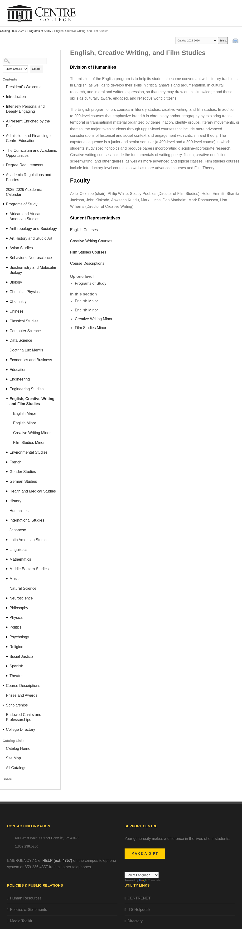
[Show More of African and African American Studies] (7, 214)
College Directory (20, 729)
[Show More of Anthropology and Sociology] (7, 229)
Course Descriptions (23, 686)
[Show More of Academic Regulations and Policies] (4, 175)
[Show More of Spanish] (7, 666)
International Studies (27, 520)
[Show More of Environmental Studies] (7, 452)
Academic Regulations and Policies (28, 177)
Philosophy (19, 608)
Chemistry (18, 302)
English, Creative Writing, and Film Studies (33, 401)
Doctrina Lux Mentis (26, 350)
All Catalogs (16, 768)
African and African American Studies (25, 216)
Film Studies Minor (28, 443)
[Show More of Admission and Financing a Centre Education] (4, 136)
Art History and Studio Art (31, 238)
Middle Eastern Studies (29, 569)
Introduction (16, 97)
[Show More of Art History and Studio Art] (7, 238)
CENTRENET (139, 898)
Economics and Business (31, 360)
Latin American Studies (29, 540)
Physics (16, 617)
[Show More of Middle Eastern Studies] (7, 569)
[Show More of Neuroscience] (7, 598)
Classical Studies (24, 321)
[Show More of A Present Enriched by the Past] (4, 121)
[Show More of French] (7, 462)
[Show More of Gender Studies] (7, 472)
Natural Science (23, 588)
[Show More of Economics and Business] (7, 360)
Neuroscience (21, 598)
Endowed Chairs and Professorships (23, 717)
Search (36, 69)
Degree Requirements (24, 165)
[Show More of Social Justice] (7, 656)
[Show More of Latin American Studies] (7, 540)
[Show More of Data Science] (7, 340)
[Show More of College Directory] (4, 729)
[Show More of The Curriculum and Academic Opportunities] (4, 150)
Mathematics (20, 559)
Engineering (20, 379)
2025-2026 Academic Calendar (24, 192)
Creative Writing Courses (91, 241)
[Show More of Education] (7, 370)
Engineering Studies (27, 389)
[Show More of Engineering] (7, 379)
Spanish (16, 666)
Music (14, 579)
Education (18, 370)
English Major (24, 413)
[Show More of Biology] (7, 282)
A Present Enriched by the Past (28, 123)
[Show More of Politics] (7, 627)
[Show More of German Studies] (7, 481)
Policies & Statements (28, 910)
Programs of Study (39, 31)
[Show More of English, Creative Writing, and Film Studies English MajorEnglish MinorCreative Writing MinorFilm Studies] (7, 399)
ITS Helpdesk (138, 910)
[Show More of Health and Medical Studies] (7, 491)
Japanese (18, 530)
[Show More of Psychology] (7, 637)
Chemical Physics (24, 292)
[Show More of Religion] (7, 647)
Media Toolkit (21, 921)
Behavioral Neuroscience (31, 258)
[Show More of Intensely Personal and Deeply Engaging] (4, 106)
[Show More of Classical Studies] (7, 321)
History (15, 501)
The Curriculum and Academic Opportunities (31, 152)
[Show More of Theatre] (7, 676)
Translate (149, 880)
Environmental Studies (29, 452)
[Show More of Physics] (7, 617)
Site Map (13, 758)
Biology (16, 282)
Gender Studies (23, 472)
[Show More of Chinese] (7, 311)
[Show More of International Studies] (7, 520)
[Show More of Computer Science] (7, 331)
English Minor (24, 423)
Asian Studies (21, 248)
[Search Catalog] (25, 61)
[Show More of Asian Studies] (7, 248)
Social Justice (21, 657)
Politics (16, 627)
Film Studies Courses (88, 252)
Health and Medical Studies (33, 491)
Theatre (16, 676)
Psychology (19, 637)
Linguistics (18, 550)
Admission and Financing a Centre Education (29, 138)
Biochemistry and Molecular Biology (33, 269)
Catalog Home (18, 748)
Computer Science (25, 331)
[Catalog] (196, 40)
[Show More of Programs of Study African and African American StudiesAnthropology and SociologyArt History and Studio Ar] (4, 204)
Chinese (17, 311)
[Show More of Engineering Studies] (7, 389)
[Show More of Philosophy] (7, 608)
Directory (135, 921)
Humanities (19, 511)
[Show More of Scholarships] (4, 705)
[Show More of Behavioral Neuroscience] (7, 258)
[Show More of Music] (7, 579)
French (15, 462)
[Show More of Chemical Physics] (7, 292)
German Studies (23, 481)
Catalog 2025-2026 (12, 31)
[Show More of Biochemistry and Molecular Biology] (7, 267)
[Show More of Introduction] (4, 97)
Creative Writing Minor (32, 433)
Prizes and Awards (21, 695)
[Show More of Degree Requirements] (4, 165)
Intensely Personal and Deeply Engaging (25, 108)
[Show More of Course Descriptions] (4, 686)
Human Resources (26, 898)
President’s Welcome (24, 87)
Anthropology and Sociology (33, 229)
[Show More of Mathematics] (7, 559)
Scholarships (17, 705)
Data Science (21, 340)
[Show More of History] (7, 501)
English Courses (84, 230)
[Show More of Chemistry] (7, 301)
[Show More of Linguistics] (7, 549)
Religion (16, 647)
